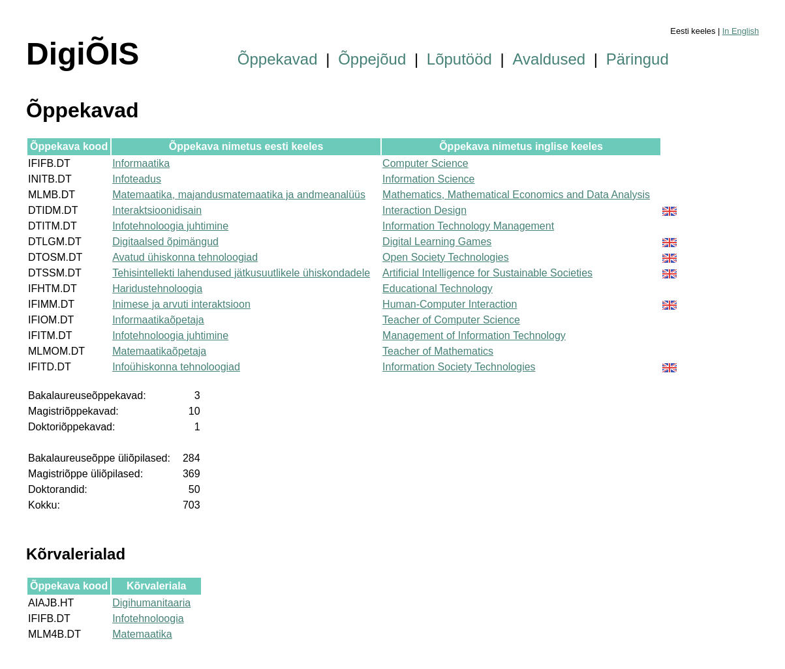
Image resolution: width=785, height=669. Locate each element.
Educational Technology (437, 288)
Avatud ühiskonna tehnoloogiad (185, 257)
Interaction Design (424, 210)
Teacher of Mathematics (437, 351)
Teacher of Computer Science (451, 319)
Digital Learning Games (436, 241)
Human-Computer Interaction (449, 304)
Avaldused (549, 59)
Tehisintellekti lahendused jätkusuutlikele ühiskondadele (241, 272)
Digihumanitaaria (151, 602)
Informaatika (141, 163)
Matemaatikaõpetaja (159, 351)
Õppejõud (372, 59)
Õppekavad (278, 59)
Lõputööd (459, 59)
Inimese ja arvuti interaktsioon (181, 304)
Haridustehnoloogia (157, 288)
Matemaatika (142, 634)
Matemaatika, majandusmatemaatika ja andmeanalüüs (238, 194)
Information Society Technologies (459, 366)
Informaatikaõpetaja (158, 319)
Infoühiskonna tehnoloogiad (176, 366)
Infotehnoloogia (147, 618)
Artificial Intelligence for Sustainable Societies (487, 272)
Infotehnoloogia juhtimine (170, 225)
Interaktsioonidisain (157, 210)
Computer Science (425, 163)
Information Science (428, 179)
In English (740, 31)
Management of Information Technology (474, 335)
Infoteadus (136, 179)
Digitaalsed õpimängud (165, 241)
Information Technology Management (468, 225)
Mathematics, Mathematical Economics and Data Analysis (516, 194)
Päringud (637, 59)
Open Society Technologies (445, 257)
